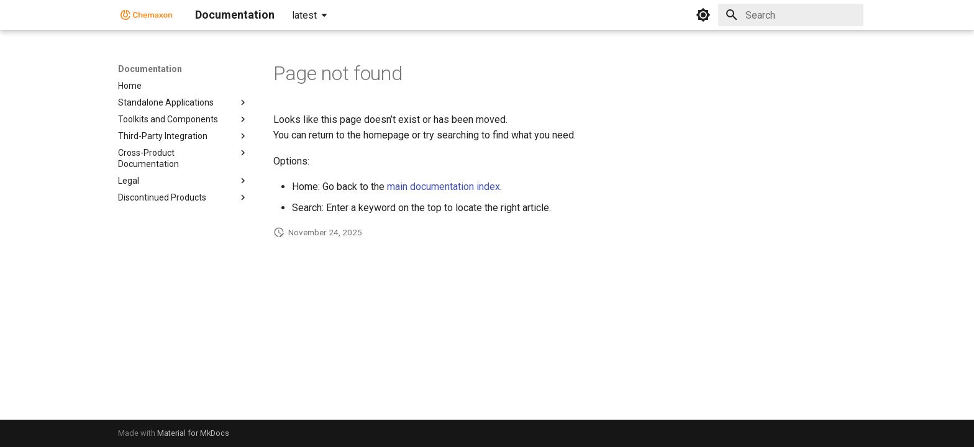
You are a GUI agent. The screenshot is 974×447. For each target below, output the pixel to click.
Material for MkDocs (193, 433)
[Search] (790, 15)
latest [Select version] (304, 15)
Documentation (150, 69)
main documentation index (443, 186)
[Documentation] (146, 14)
